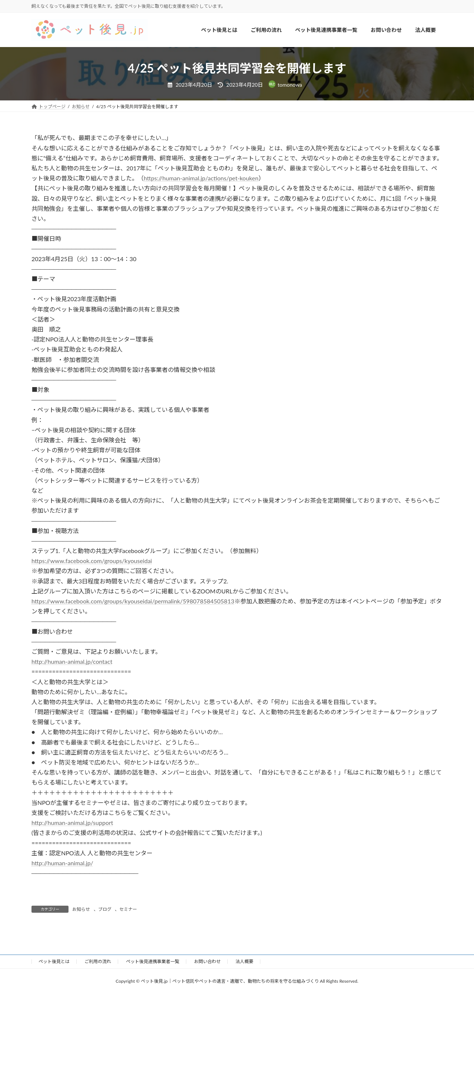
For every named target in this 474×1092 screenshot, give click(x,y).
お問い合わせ (207, 961)
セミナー (128, 909)
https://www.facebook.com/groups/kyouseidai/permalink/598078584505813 (132, 601)
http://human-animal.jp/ (62, 862)
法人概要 (244, 961)
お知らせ (81, 909)
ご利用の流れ (97, 961)
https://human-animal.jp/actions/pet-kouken (201, 178)
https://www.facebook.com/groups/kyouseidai (91, 560)
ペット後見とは (54, 961)
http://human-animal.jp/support (72, 822)
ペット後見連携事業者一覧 (152, 961)
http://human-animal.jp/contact (71, 661)
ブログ (104, 909)
